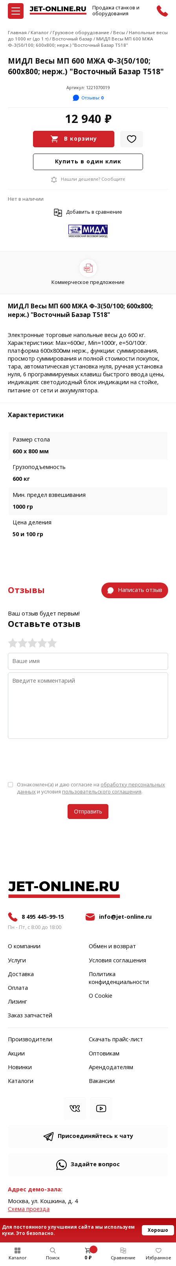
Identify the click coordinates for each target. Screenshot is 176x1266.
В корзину (80, 139)
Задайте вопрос (95, 1164)
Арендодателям (111, 1068)
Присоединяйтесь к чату (95, 1136)
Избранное (158, 1258)
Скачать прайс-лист (116, 1040)
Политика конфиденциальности (119, 978)
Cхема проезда (29, 1209)
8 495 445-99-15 (43, 917)
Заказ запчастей (30, 1016)
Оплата (18, 988)
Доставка (21, 974)
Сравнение (123, 1258)
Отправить (88, 811)
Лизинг (17, 1002)
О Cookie (100, 996)
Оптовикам (104, 1054)
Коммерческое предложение (88, 282)
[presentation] (67, 759)
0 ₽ (88, 1258)
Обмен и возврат (112, 947)
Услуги (17, 961)
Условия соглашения (117, 961)
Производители (30, 1040)
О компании (24, 947)
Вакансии (102, 1081)
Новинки (20, 1068)
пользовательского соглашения (101, 791)
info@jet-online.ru (125, 917)
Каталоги (20, 1081)
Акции (16, 1054)
